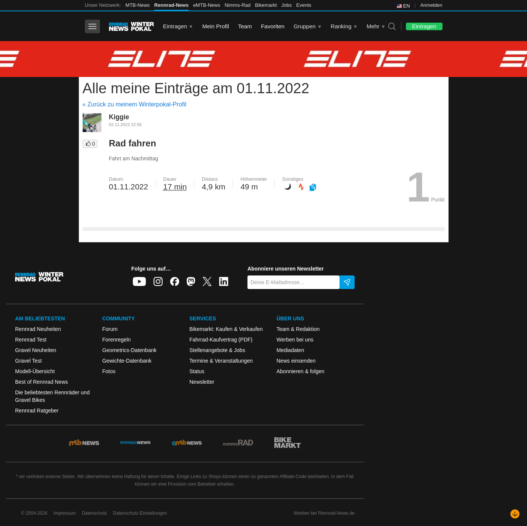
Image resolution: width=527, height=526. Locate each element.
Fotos (108, 371)
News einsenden (296, 361)
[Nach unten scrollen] (514, 513)
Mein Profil (215, 26)
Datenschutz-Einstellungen (140, 513)
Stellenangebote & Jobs (217, 350)
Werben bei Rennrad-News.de (324, 513)
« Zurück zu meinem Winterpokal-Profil (135, 104)
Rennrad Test (30, 340)
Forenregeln (116, 340)
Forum (109, 329)
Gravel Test (28, 361)
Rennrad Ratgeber (36, 411)
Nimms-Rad (237, 5)
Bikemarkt (266, 5)
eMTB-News (206, 5)
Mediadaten (290, 350)
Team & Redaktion (298, 329)
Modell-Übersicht (35, 371)
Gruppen (304, 26)
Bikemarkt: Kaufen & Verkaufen (226, 329)
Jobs (286, 5)
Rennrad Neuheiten (38, 329)
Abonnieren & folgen (300, 371)
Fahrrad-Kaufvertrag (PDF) (220, 340)
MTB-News (138, 5)
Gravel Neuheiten (35, 350)
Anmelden (431, 5)
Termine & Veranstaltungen (221, 361)
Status (196, 371)
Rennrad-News (171, 5)
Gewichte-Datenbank (127, 361)
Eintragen (175, 26)
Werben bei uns (295, 340)
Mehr (373, 26)
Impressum (65, 513)
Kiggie (119, 117)
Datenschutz (94, 513)
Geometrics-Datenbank (129, 350)
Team (245, 26)
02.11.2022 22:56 (125, 124)
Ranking (341, 26)
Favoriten (273, 26)
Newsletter (201, 382)
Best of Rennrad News (41, 382)
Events (303, 5)
